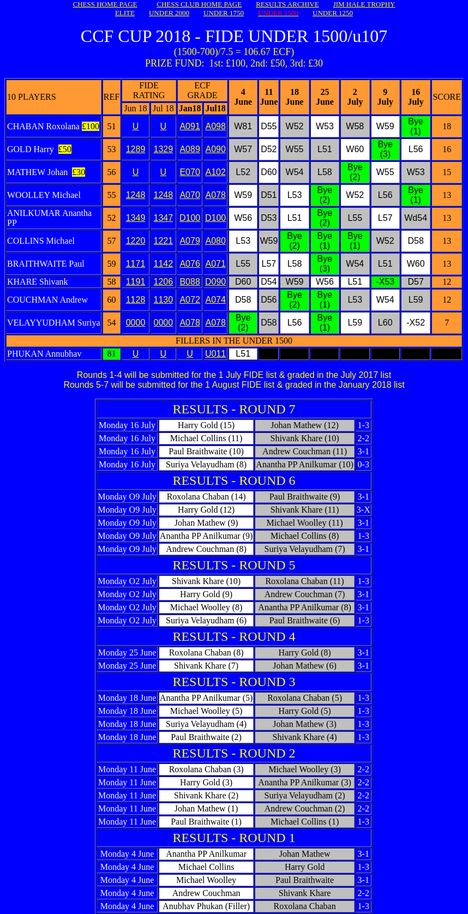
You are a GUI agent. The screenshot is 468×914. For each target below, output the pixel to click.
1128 (136, 299)
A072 (189, 299)
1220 (136, 240)
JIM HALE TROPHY (364, 4)
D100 (189, 218)
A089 (189, 149)
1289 (136, 149)
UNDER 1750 (223, 13)
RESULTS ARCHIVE (287, 4)
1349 (136, 218)
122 (161, 240)
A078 (189, 322)
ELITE (125, 13)
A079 (189, 240)
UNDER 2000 (169, 13)
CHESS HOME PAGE (105, 4)
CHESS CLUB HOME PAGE (199, 4)
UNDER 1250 (333, 13)
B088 (189, 281)
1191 (136, 281)
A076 (189, 263)
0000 (136, 322)
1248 (136, 195)
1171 (136, 263)
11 (159, 263)
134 (161, 218)
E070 (189, 172)
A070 (189, 195)
